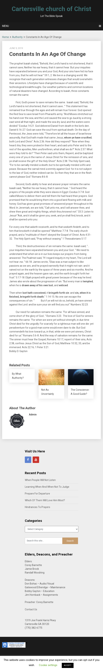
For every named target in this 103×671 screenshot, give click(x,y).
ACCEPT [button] (67, 665)
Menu (5, 26)
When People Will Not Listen (40, 480)
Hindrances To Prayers (37, 507)
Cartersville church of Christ (51, 9)
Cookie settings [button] (48, 665)
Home (5, 37)
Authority (17, 37)
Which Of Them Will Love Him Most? (45, 500)
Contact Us (31, 609)
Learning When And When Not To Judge (47, 486)
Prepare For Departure (37, 493)
